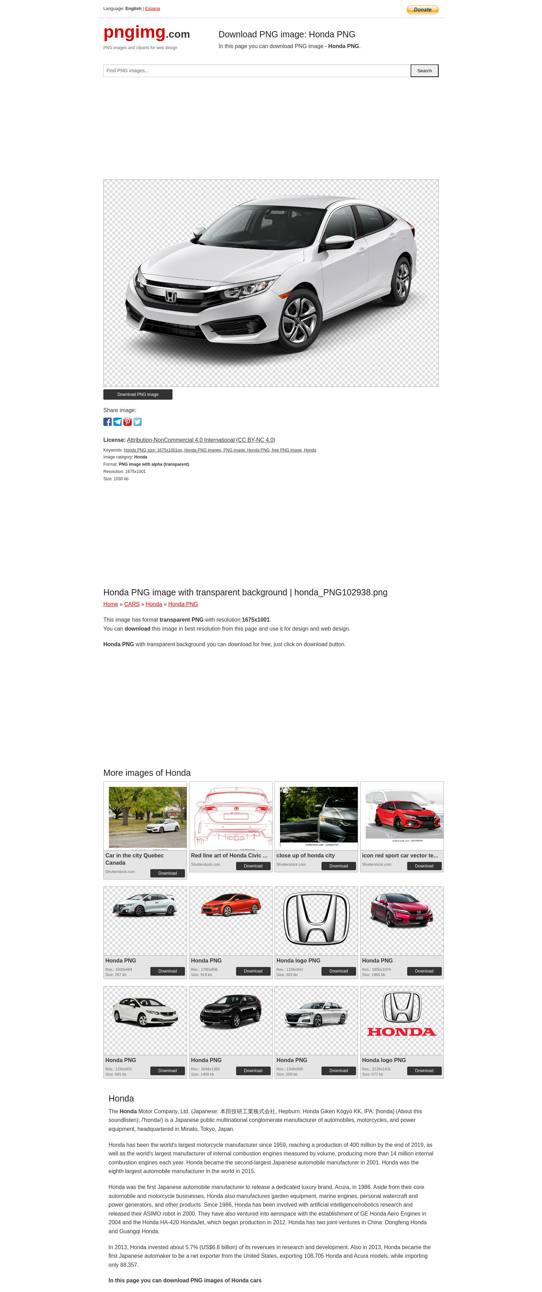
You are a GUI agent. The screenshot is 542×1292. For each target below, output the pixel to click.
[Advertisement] (271, 131)
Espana (152, 8)
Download (167, 873)
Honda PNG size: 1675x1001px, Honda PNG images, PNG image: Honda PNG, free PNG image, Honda (220, 450)
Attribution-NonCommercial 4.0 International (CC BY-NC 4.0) (201, 440)
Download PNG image (138, 394)
